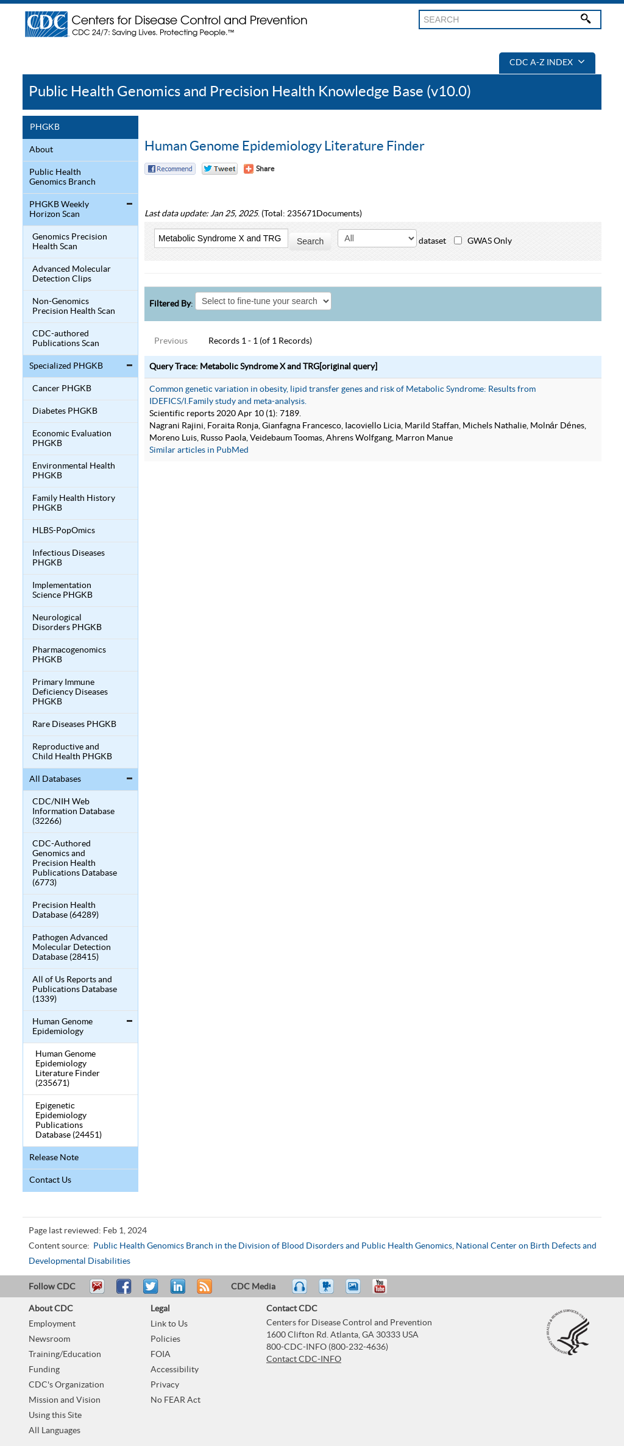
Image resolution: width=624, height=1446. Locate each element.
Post (176, 1291)
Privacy (165, 1385)
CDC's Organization (66, 1385)
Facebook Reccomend (170, 169)
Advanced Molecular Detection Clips (71, 274)
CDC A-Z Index (547, 62)
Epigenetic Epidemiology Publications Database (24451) (68, 1120)
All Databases (55, 779)
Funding (44, 1370)
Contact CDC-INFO (303, 1359)
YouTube (385, 1291)
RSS (203, 1291)
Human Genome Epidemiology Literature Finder (284, 146)
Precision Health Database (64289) (65, 910)
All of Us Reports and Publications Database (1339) (74, 990)
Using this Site (55, 1415)
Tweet (151, 1291)
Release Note (54, 1158)
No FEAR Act (175, 1400)
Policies (165, 1339)
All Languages (54, 1431)
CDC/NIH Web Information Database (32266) (73, 812)
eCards (355, 1291)
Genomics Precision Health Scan (69, 242)
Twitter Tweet (220, 169)
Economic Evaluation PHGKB (72, 439)
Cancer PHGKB (61, 389)
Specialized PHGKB (66, 366)
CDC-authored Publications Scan (65, 339)
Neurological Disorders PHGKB (67, 623)
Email (97, 1291)
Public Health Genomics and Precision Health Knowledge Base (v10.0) (250, 91)
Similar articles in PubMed (199, 450)
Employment (52, 1324)
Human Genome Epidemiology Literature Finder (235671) (67, 1069)
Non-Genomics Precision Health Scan (73, 306)
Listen (300, 1291)
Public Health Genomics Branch (62, 177)
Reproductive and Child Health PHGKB (72, 752)
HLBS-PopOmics (63, 530)
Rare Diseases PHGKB (74, 724)
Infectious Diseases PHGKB (68, 558)
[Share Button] (259, 169)
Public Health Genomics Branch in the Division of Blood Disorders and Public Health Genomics (272, 1246)
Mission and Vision (65, 1400)
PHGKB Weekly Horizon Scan (59, 209)
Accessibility (175, 1370)
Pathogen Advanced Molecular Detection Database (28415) (71, 948)
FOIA (161, 1354)
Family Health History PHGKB (73, 503)
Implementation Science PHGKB (62, 590)
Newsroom (49, 1339)
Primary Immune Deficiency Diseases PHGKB (70, 692)
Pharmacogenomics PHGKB (69, 655)
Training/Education (65, 1354)
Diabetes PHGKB (65, 411)
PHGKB (45, 127)
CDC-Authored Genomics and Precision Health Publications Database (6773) (74, 863)
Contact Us (50, 1180)
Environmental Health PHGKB (73, 471)
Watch (328, 1291)
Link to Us (169, 1324)
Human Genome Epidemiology (62, 1027)
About (41, 150)
